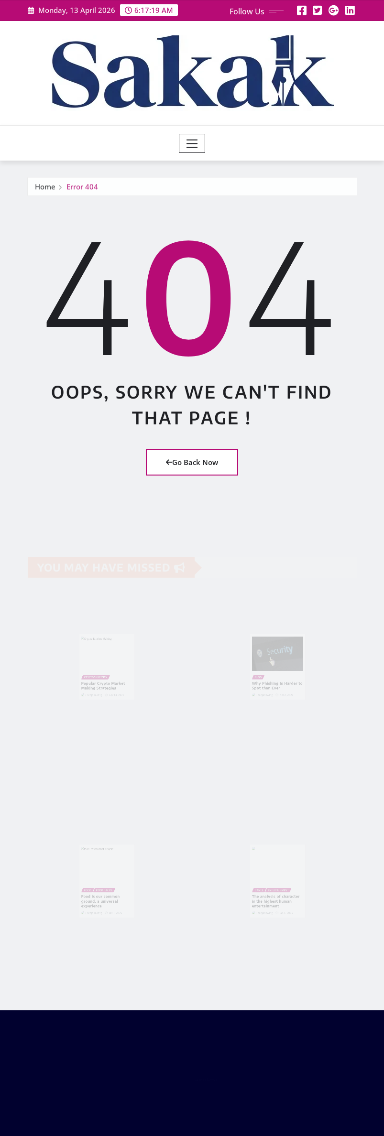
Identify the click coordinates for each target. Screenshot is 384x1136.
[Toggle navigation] (192, 143)
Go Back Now (192, 462)
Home (45, 188)
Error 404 (82, 188)
